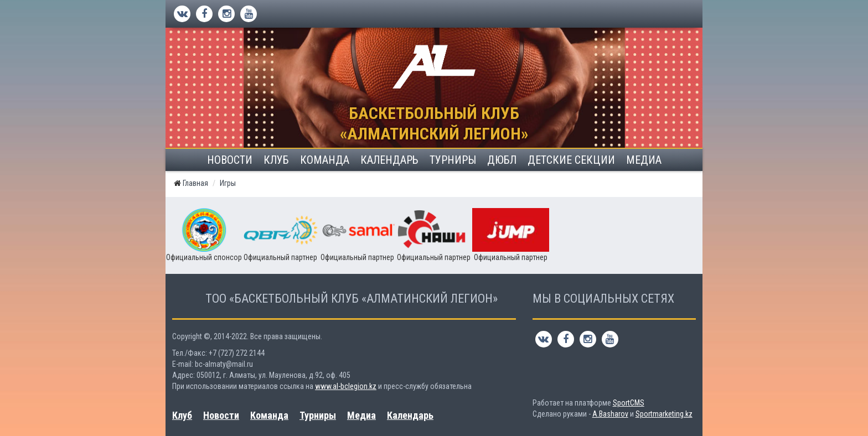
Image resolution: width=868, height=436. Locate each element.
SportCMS (628, 402)
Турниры (453, 160)
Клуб (276, 160)
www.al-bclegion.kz (345, 386)
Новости (229, 160)
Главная (195, 183)
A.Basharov (610, 413)
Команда (324, 160)
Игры (228, 183)
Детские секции (571, 160)
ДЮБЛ (501, 160)
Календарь (389, 160)
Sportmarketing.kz (664, 413)
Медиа (644, 160)
